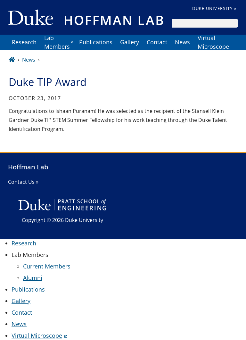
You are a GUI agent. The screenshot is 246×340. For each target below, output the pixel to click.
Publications (95, 42)
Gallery (129, 42)
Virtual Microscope (213, 42)
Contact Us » (23, 181)
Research (24, 42)
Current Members (46, 266)
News (182, 42)
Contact (157, 42)
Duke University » (214, 8)
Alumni (32, 278)
